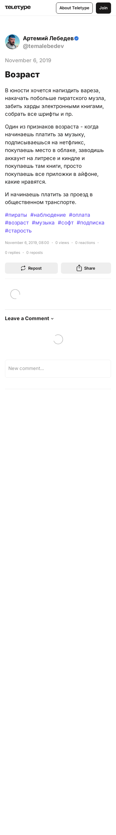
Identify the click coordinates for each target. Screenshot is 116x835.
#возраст (17, 223)
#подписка (91, 223)
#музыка (43, 223)
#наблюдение (48, 215)
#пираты (16, 215)
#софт (66, 223)
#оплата (79, 215)
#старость (18, 231)
